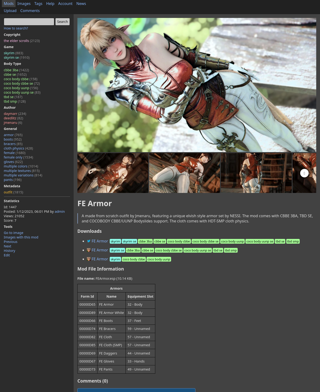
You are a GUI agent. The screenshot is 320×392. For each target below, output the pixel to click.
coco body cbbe (20, 79)
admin (60, 211)
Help (50, 3)
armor (13, 135)
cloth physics (18, 148)
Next (7, 246)
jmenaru (13, 122)
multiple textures (22, 170)
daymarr (15, 113)
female (14, 152)
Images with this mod (21, 237)
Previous (10, 241)
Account (65, 3)
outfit (13, 192)
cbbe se (15, 74)
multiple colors (21, 166)
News (81, 3)
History (9, 250)
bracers (13, 144)
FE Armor (193, 241)
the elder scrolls (22, 40)
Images (24, 3)
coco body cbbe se (22, 83)
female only (18, 157)
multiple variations (23, 175)
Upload (10, 10)
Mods (9, 3)
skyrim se (16, 57)
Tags (38, 3)
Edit (7, 255)
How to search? (16, 28)
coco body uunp (21, 88)
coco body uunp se (22, 92)
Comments (30, 10)
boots (12, 139)
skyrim (13, 53)
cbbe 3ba (16, 70)
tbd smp (15, 101)
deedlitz (13, 118)
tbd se (13, 97)
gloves (13, 161)
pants (12, 179)
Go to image (13, 232)
